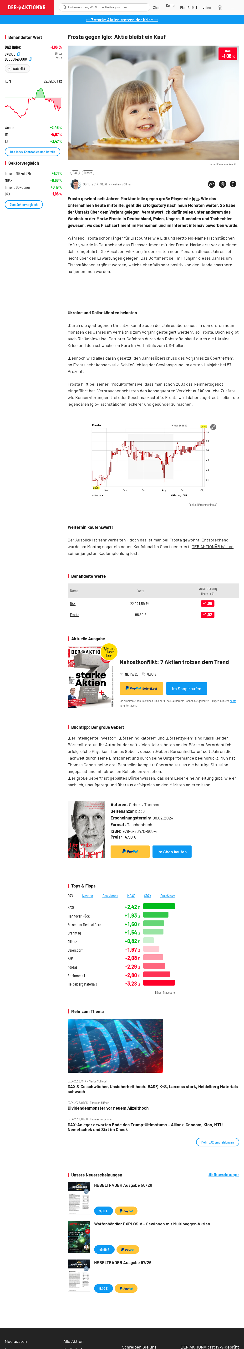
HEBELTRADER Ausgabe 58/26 (123, 1185)
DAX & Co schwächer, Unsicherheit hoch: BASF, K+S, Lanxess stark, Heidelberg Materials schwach (153, 1089)
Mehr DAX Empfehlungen (217, 1142)
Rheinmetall (76, 975)
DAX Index (13, 47)
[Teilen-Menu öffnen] (211, 184)
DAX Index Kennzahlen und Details (32, 151)
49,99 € (104, 1249)
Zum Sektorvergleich (24, 204)
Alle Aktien (73, 1341)
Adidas (72, 967)
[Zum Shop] (156, 7)
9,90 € (103, 1210)
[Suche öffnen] (64, 7)
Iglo (195, 198)
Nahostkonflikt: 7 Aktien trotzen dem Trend (174, 661)
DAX (75, 172)
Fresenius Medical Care (84, 924)
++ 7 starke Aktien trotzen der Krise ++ (122, 19)
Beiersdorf (75, 950)
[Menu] (232, 7)
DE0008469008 (18, 59)
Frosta (88, 172)
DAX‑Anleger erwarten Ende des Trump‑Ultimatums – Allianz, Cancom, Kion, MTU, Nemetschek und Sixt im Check (146, 1127)
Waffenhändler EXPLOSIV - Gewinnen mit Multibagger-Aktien (152, 1223)
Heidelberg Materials (82, 984)
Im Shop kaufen (186, 688)
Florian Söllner (121, 184)
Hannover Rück (79, 916)
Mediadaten (16, 1341)
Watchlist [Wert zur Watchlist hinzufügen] (19, 68)
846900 (12, 54)
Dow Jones (110, 895)
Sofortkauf (141, 688)
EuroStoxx (167, 895)
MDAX (131, 895)
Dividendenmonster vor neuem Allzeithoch (108, 1108)
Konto (233, 701)
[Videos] (207, 7)
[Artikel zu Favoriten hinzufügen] (233, 184)
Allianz (72, 941)
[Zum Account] (170, 5)
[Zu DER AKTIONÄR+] (188, 7)
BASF (71, 907)
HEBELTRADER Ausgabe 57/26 (123, 1262)
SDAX (147, 895)
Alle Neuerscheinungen (223, 1174)
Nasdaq (87, 895)
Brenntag (74, 932)
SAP (70, 958)
